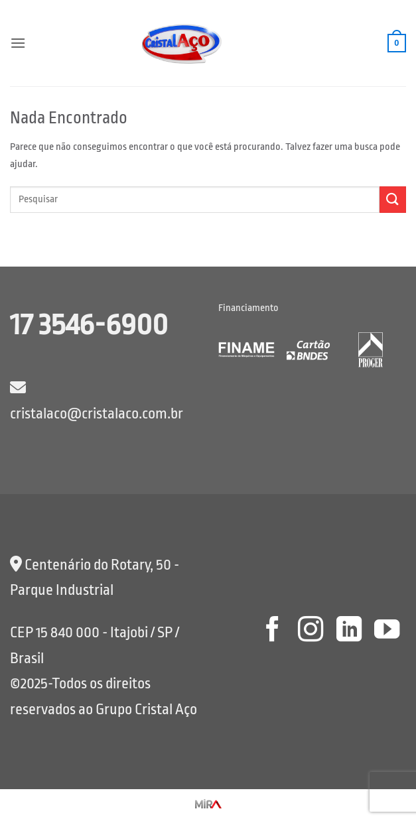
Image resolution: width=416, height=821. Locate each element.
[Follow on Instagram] (310, 631)
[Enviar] (393, 199)
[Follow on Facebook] (272, 631)
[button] (18, 43)
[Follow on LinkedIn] (348, 631)
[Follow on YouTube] (386, 631)
